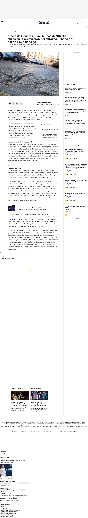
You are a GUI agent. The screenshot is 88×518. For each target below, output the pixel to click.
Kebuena (71, 438)
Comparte (3, 457)
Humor (14, 27)
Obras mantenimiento (7, 258)
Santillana (40, 436)
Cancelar (7, 504)
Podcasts (47, 27)
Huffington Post (28, 438)
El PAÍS (25, 436)
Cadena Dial (53, 438)
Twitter (13, 103)
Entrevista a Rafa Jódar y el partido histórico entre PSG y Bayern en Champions (74, 151)
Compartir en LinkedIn (6, 513)
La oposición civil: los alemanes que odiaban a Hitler (75, 194)
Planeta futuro (65, 438)
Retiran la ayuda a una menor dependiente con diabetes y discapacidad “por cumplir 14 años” (75, 122)
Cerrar (2, 491)
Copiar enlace (4, 516)
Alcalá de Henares (5, 257)
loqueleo (60, 440)
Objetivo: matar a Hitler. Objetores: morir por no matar (76, 181)
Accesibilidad (23, 431)
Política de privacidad (34, 431)
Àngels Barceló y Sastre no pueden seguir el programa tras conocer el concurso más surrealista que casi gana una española (76, 166)
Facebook (9, 103)
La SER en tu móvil (57, 431)
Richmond (25, 440)
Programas (36, 27)
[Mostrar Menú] (2, 22)
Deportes (7, 27)
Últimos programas (14, 460)
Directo (23, 460)
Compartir (22, 483)
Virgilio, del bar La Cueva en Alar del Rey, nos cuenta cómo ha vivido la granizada (76, 207)
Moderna (33, 440)
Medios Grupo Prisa (12, 441)
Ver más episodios (5, 483)
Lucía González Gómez (44, 103)
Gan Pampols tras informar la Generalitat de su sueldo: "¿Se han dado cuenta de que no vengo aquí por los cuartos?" (19, 405)
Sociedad (11, 32)
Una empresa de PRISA (12, 437)
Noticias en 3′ (4, 460)
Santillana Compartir (48, 436)
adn (66, 436)
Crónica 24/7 (4, 477)
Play (8, 457)
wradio (41, 438)
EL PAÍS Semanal (58, 438)
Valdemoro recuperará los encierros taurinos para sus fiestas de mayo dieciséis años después (75, 111)
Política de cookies (46, 431)
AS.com (61, 436)
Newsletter (83, 27)
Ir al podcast (15, 483)
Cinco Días (47, 438)
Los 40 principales (32, 436)
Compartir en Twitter (6, 511)
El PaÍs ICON (47, 440)
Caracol (72, 436)
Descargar (53, 209)
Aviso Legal (14, 431)
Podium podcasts (40, 440)
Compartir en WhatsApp (7, 515)
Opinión (29, 27)
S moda (53, 440)
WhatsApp (21, 103)
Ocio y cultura (21, 27)
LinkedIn (17, 103)
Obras (17, 32)
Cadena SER (44, 22)
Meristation (68, 440)
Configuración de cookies (70, 431)
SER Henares (40, 104)
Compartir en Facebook (6, 510)
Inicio (1, 27)
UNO (36, 438)
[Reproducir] (66, 158)
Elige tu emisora (80, 23)
